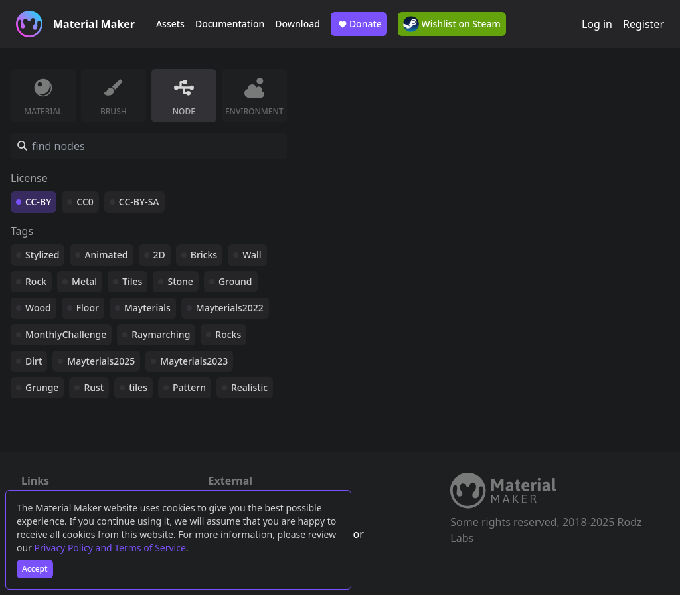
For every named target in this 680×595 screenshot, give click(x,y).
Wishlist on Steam (452, 24)
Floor (87, 307)
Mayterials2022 (230, 307)
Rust (94, 387)
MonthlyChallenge (65, 334)
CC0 (85, 201)
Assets (170, 23)
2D (159, 254)
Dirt (33, 361)
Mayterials (147, 307)
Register (643, 24)
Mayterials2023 (194, 361)
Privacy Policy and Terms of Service (110, 547)
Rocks (228, 334)
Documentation (229, 23)
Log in (597, 24)
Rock (35, 281)
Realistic (249, 387)
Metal (84, 281)
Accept (35, 568)
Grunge (41, 387)
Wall (251, 254)
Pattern (189, 387)
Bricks (204, 254)
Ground (235, 281)
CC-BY (38, 201)
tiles (138, 387)
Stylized (42, 254)
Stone (180, 281)
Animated (106, 254)
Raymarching (160, 334)
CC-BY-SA (139, 201)
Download (297, 23)
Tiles (132, 281)
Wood (38, 307)
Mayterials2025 (101, 361)
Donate (359, 24)
